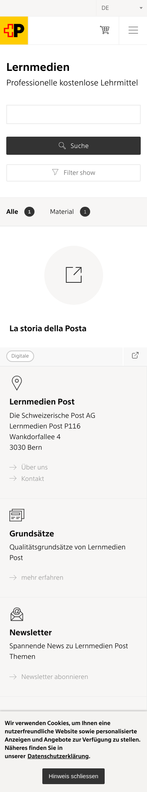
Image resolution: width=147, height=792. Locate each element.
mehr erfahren (36, 577)
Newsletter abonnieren (48, 677)
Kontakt (26, 478)
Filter (73, 172)
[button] (73, 776)
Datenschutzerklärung (58, 756)
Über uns (28, 467)
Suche (74, 146)
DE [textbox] (105, 7)
